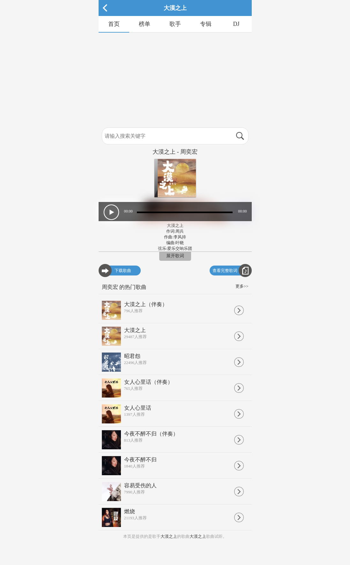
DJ (236, 24)
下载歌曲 (123, 270)
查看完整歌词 (224, 270)
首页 (114, 24)
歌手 (175, 24)
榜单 (144, 24)
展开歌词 (175, 255)
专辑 (206, 24)
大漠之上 (168, 536)
